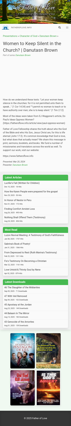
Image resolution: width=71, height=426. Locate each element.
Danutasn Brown (48, 36)
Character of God (28, 36)
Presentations (10, 36)
